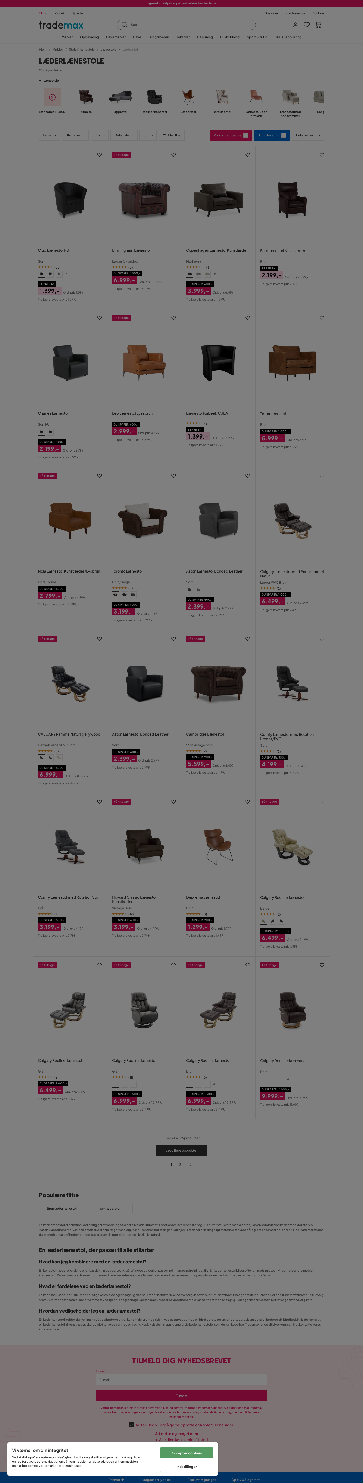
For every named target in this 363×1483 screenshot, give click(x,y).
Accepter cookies (186, 1453)
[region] (112, 1459)
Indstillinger (186, 1466)
